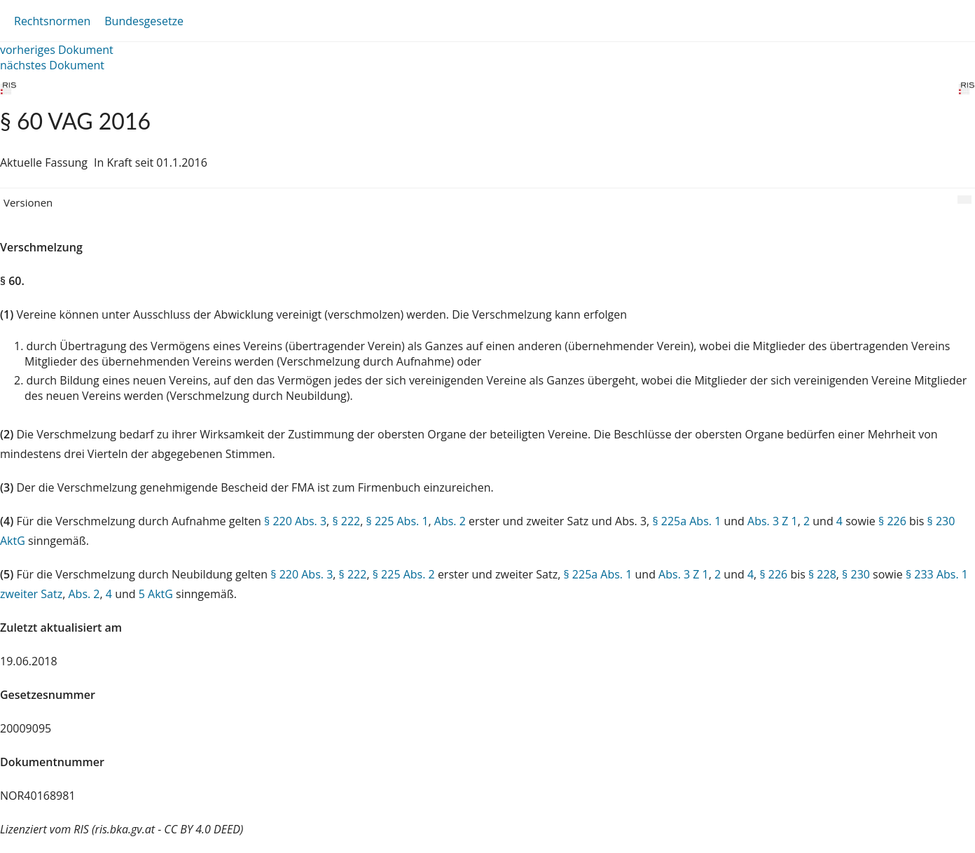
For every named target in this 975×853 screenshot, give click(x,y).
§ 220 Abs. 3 (295, 521)
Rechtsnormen (52, 21)
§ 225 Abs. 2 (404, 574)
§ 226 (892, 521)
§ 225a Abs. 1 (686, 521)
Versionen (28, 202)
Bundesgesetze (144, 21)
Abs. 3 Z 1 (772, 521)
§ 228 (822, 574)
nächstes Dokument (52, 65)
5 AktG (156, 594)
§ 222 (346, 521)
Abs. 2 (450, 521)
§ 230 (856, 574)
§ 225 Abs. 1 (397, 521)
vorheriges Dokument (56, 49)
